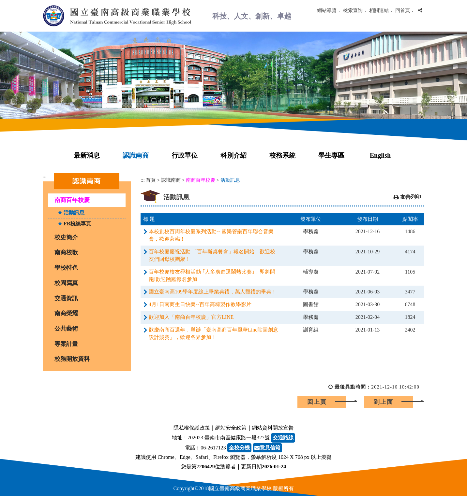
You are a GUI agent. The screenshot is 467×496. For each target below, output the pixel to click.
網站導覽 (327, 10)
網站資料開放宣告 (273, 428)
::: (44, 176)
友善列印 (410, 197)
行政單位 (185, 155)
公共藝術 (66, 328)
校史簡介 (66, 237)
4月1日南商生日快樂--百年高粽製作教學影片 (200, 304)
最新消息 (87, 155)
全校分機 (239, 447)
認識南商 (136, 155)
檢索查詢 (353, 10)
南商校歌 (66, 252)
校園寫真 (66, 283)
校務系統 (282, 155)
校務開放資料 (72, 359)
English (380, 155)
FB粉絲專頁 (77, 223)
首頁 (151, 180)
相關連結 (379, 10)
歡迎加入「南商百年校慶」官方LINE (191, 317)
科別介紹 (233, 155)
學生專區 (331, 155)
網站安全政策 (231, 428)
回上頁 (317, 402)
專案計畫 (66, 344)
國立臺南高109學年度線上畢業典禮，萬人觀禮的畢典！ (213, 291)
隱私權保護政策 (191, 428)
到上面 (383, 402)
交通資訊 (66, 298)
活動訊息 (74, 212)
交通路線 (283, 437)
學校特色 (66, 267)
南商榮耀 (66, 313)
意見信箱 (267, 447)
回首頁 (402, 10)
